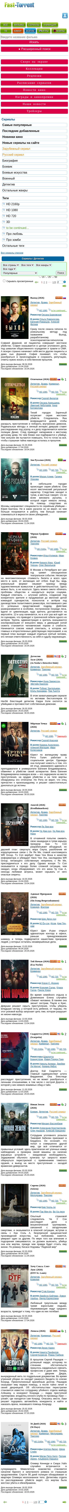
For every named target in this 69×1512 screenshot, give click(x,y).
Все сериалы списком (12, 253)
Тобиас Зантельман (50, 688)
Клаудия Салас (47, 987)
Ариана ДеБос (49, 1066)
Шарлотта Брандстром (42, 1058)
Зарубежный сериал (16, 148)
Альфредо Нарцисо (48, 1459)
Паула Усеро (44, 990)
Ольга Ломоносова (49, 319)
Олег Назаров (37, 1130)
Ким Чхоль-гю (49, 1207)
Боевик (7, 166)
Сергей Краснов (50, 740)
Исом (53, 923)
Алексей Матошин (39, 747)
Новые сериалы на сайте (20, 142)
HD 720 (34, 216)
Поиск (60, 272)
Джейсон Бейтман (49, 1296)
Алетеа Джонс (50, 1449)
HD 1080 (34, 210)
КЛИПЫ (59, 30)
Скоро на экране (34, 61)
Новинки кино (12, 136)
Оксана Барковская (51, 314)
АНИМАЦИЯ (49, 25)
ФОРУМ (30, 31)
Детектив (8, 184)
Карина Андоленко (49, 745)
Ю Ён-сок (44, 923)
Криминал (54, 384)
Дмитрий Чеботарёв (40, 405)
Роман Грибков (56, 1355)
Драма (44, 302)
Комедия (34, 907)
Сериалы (8, 119)
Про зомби (34, 239)
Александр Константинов (53, 1128)
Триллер (34, 543)
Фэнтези (44, 907)
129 (54, 282)
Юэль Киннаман (38, 691)
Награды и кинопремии (34, 96)
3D (34, 222)
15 (43, 277)
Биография (10, 160)
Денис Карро (48, 1348)
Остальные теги (13, 245)
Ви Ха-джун (59, 1211)
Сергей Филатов (50, 398)
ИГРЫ (43, 30)
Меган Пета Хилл (49, 1456)
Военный (8, 178)
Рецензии (34, 75)
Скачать (63, 364)
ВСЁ (5, 25)
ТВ (5, 31)
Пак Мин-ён (46, 1211)
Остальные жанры (15, 190)
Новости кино (34, 89)
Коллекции (34, 68)
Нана (33, 833)
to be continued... (34, 227)
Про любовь (34, 233)
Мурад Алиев (46, 476)
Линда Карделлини (49, 1298)
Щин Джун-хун (49, 919)
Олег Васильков (47, 565)
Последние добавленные (20, 130)
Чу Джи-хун (45, 831)
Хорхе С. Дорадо (50, 983)
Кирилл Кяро (46, 562)
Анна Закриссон (51, 681)
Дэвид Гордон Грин (54, 1059)
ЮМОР (17, 31)
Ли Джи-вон (47, 826)
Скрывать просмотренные (19, 281)
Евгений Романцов (39, 322)
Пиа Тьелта (54, 691)
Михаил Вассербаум (52, 1123)
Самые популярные (17, 125)
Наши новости (34, 104)
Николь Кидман (48, 1064)
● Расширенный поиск (34, 49)
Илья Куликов (50, 555)
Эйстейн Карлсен (39, 684)
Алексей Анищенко (55, 1130)
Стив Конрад (48, 1291)
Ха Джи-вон (58, 831)
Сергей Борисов (38, 1355)
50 (56, 277)
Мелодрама (36, 1195)
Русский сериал (13, 154)
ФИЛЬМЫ (19, 25)
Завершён (60, 736)
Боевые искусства (14, 172)
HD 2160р (34, 204)
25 (49, 277)
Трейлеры (34, 111)
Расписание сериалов (34, 82)
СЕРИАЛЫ (33, 25)
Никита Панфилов (49, 1352)
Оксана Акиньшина (49, 403)
